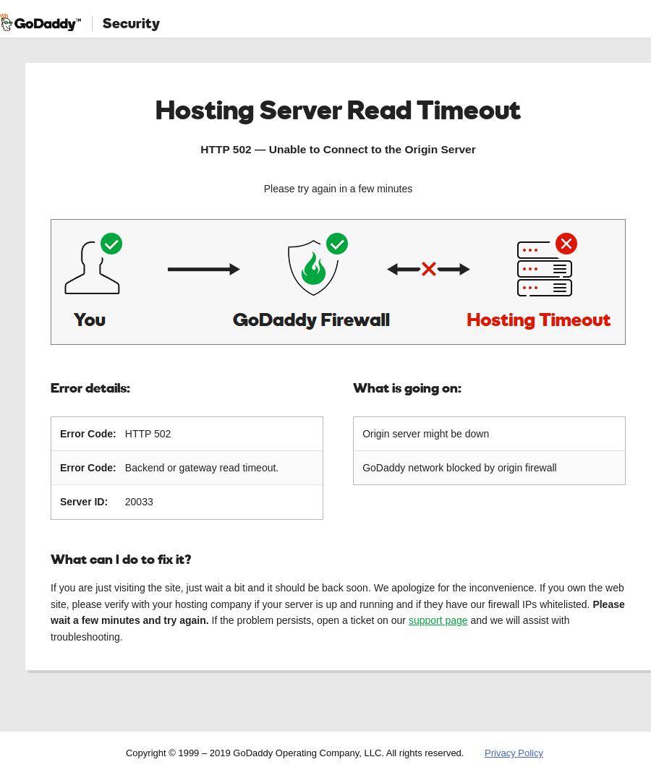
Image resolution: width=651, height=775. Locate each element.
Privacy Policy (514, 753)
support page (438, 620)
